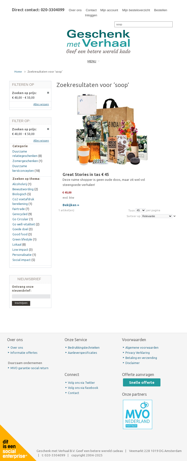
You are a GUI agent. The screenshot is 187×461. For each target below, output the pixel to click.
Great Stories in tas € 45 (86, 174)
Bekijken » (71, 205)
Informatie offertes (23, 352)
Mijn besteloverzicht (136, 10)
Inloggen (91, 15)
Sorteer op (133, 216)
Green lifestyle (22, 239)
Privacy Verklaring (137, 352)
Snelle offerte (141, 382)
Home (18, 71)
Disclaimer (132, 363)
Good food (20, 234)
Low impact (20, 249)
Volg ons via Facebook (83, 387)
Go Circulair (20, 219)
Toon (131, 210)
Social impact (21, 259)
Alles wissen (41, 104)
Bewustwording (23, 189)
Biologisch (19, 194)
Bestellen (160, 10)
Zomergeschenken (25, 161)
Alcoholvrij (19, 184)
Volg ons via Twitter (81, 382)
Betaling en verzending (141, 357)
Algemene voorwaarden (142, 347)
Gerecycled (20, 214)
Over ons (75, 10)
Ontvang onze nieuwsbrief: (23, 288)
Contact (91, 10)
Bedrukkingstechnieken (84, 347)
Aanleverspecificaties (82, 352)
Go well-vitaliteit (23, 224)
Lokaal (16, 244)
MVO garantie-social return (29, 368)
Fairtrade (18, 209)
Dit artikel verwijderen (48, 93)
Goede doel (20, 229)
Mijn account (109, 10)
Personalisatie (22, 254)
